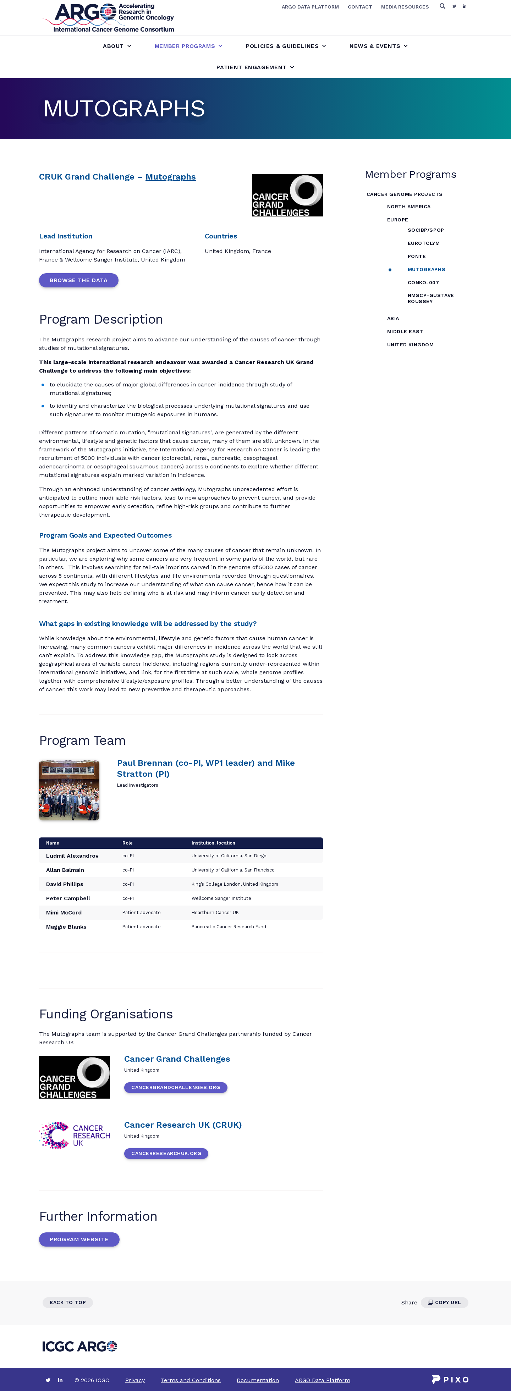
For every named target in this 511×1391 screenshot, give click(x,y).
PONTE (417, 256)
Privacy (135, 1380)
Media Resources (405, 7)
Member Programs (189, 46)
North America (409, 206)
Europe (397, 219)
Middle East (405, 331)
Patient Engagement (255, 67)
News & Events (379, 46)
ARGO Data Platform (310, 7)
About (117, 46)
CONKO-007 (423, 282)
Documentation (258, 1380)
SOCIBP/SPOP (426, 230)
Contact (360, 7)
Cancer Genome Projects (405, 194)
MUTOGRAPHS (427, 269)
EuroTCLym (424, 243)
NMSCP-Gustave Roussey (431, 298)
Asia (393, 318)
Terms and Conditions (191, 1380)
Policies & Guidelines (286, 46)
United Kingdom (410, 344)
